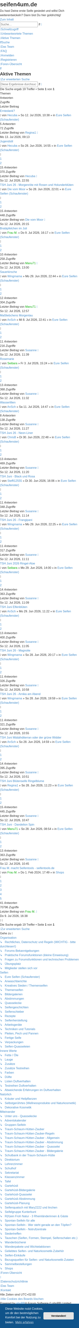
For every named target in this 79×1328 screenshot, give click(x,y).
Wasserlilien (8, 402)
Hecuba (12, 115)
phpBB (20, 1303)
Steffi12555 (14, 480)
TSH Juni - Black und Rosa (17, 476)
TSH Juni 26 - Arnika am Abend (20, 694)
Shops (60, 872)
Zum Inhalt (7, 19)
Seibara (12, 363)
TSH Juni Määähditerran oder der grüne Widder (30, 737)
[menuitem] (16, 33)
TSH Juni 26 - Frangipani (16, 519)
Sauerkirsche (8, 271)
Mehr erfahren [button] (24, 1322)
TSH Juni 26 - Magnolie (15, 650)
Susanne (31, 350)
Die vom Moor (16, 189)
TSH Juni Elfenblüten (13, 607)
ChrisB (11, 437)
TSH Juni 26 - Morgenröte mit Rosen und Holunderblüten (37, 184)
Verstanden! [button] (58, 1315)
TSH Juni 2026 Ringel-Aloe (17, 563)
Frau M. (12, 232)
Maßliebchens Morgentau (16, 315)
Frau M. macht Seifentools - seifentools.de (27, 868)
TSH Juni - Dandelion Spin (17, 824)
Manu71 (30, 263)
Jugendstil (6, 141)
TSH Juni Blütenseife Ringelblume (22, 781)
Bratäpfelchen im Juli (13, 228)
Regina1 (30, 132)
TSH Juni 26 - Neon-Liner (16, 432)
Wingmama (14, 276)
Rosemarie (7, 358)
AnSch (11, 319)
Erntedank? (7, 110)
